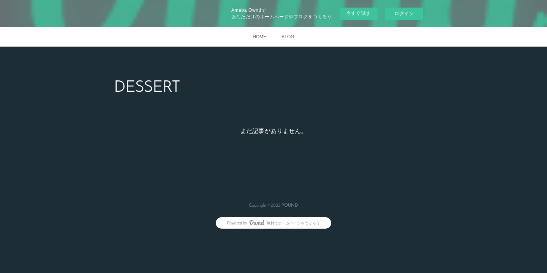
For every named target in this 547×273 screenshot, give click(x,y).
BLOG (287, 36)
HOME (259, 36)
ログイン (404, 13)
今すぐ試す (358, 13)
